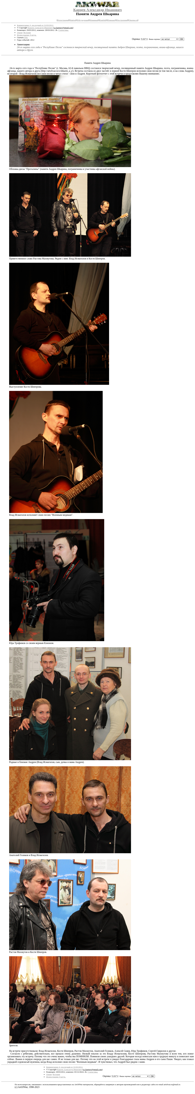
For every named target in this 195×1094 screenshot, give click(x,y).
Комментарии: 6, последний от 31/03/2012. (35, 25)
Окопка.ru (133, 20)
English (103, 20)
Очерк (19, 32)
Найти (73, 20)
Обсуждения (82, 20)
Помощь (111, 20)
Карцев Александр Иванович (97, 10)
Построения (122, 20)
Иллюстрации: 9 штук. (26, 35)
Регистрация (62, 20)
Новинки (94, 20)
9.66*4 (144, 39)
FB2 (26, 37)
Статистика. (63, 30)
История (27, 32)
